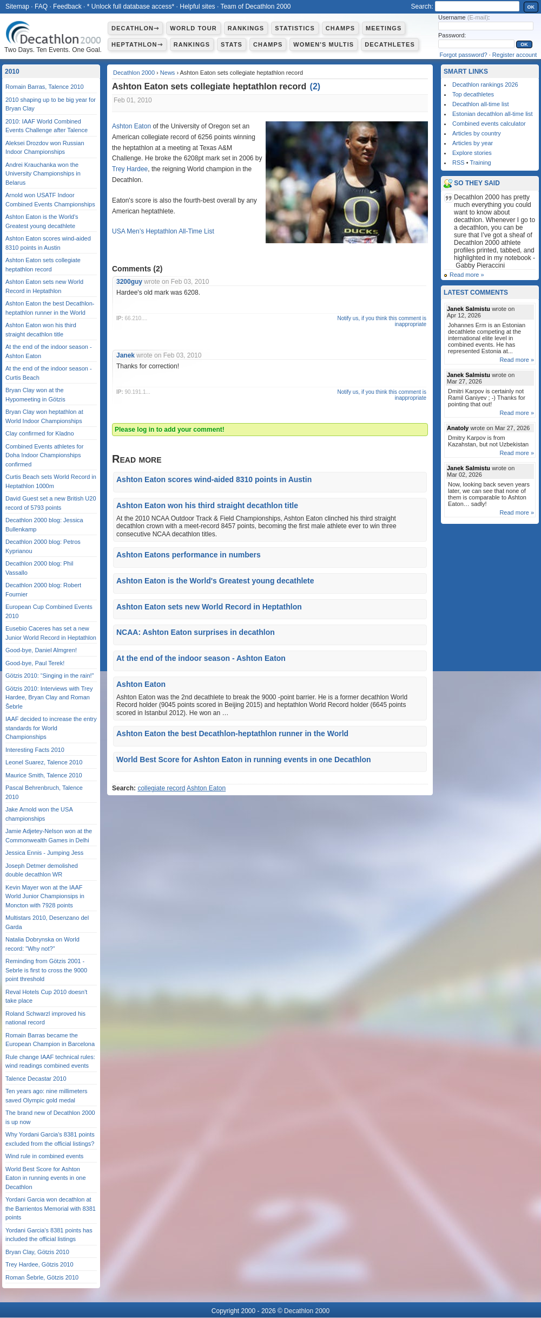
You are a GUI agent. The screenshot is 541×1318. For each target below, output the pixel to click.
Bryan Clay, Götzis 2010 (37, 1252)
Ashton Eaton (131, 126)
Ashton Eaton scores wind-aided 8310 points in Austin (214, 479)
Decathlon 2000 (134, 72)
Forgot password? (463, 54)
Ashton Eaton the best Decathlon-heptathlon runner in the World (232, 733)
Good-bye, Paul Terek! (34, 663)
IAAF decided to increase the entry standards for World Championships (51, 728)
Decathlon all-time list (480, 104)
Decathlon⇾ (135, 28)
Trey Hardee (130, 169)
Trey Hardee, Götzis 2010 (39, 1264)
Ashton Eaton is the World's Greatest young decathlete (215, 580)
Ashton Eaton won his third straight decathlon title (207, 505)
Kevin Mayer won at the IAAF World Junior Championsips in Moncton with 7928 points (44, 896)
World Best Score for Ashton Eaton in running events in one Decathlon (243, 759)
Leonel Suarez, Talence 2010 (43, 762)
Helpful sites (197, 6)
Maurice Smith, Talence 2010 (43, 775)
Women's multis (323, 44)
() (315, 86)
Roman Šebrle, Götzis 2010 (41, 1277)
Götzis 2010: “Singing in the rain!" (49, 675)
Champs (340, 28)
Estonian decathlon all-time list (492, 114)
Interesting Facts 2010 (34, 749)
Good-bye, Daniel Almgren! (41, 650)
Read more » (467, 274)
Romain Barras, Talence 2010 (44, 86)
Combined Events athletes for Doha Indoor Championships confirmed (44, 455)
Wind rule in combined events (44, 1156)
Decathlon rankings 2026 (485, 84)
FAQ (41, 6)
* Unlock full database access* (130, 6)
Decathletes (390, 44)
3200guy (129, 281)
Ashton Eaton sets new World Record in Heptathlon (209, 606)
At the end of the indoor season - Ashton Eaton (201, 658)
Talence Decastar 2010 (36, 1078)
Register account (514, 54)
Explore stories (472, 153)
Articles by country (476, 133)
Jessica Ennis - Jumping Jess (44, 852)
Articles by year (472, 143)
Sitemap (17, 6)
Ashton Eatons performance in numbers (188, 554)
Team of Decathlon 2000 (255, 6)
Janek (125, 355)
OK (531, 7)
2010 (12, 71)
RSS (458, 162)
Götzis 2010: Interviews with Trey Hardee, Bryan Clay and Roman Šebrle (49, 697)
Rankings (246, 28)
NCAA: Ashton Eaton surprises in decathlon (195, 632)
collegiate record (161, 788)
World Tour (193, 28)
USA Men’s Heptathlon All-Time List (163, 231)
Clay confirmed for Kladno (39, 433)
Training (480, 162)
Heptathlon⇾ (137, 44)
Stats (231, 44)
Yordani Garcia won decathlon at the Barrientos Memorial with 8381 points (50, 1208)
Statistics (295, 28)
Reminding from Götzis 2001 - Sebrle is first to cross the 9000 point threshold (46, 970)
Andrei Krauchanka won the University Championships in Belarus (43, 173)
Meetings (383, 28)
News (167, 72)
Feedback (67, 6)
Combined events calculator (489, 123)
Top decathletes (473, 94)
